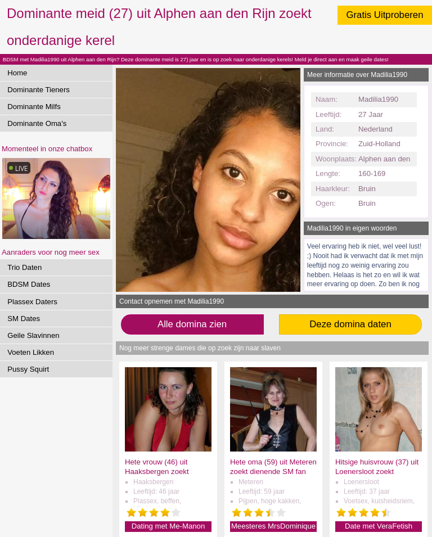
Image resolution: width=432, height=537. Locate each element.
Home (17, 73)
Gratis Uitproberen (384, 15)
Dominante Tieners (38, 89)
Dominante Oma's (36, 123)
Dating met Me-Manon (168, 526)
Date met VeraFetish (378, 526)
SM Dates (23, 318)
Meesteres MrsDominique (273, 526)
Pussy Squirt (28, 369)
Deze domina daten (350, 324)
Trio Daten (24, 267)
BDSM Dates (28, 284)
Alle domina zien (192, 324)
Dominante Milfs (34, 106)
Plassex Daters (32, 301)
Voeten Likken (30, 352)
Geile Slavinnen (33, 335)
